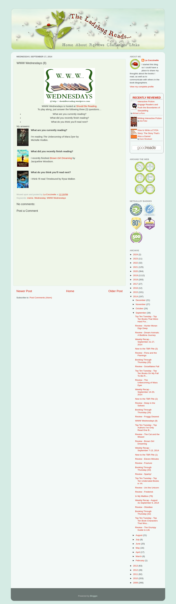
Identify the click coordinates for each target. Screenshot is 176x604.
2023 (136, 258)
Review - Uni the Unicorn (147, 487)
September (141, 313)
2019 (136, 275)
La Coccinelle (152, 60)
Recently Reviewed (147, 97)
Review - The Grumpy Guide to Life (145, 528)
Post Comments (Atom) (41, 297)
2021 (136, 267)
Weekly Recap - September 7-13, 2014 (147, 449)
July (138, 539)
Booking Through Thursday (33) (143, 468)
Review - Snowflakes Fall (147, 366)
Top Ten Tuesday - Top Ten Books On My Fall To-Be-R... (147, 373)
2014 (136, 296)
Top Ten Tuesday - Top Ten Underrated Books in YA (147, 481)
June (138, 544)
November (141, 304)
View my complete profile (142, 86)
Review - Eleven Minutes (147, 459)
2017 (136, 284)
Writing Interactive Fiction (150, 118)
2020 (136, 271)
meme (30, 198)
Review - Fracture (143, 463)
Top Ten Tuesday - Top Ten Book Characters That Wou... (146, 520)
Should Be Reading (86, 106)
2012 (136, 570)
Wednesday (40, 198)
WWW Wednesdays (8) (146, 421)
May (138, 548)
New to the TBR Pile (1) (146, 455)
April (138, 552)
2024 (136, 254)
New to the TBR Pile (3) (146, 349)
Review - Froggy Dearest (147, 416)
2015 (136, 292)
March (139, 556)
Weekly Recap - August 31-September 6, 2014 (147, 501)
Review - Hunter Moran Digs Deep (146, 327)
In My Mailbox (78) (144, 496)
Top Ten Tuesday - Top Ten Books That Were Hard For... (146, 319)
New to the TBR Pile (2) (146, 399)
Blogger (93, 596)
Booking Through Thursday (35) (143, 361)
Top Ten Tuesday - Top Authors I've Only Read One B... (146, 427)
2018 (136, 279)
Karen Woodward (146, 139)
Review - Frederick (144, 492)
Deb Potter (143, 121)
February (140, 560)
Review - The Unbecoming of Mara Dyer (146, 382)
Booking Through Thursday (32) (143, 512)
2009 (136, 582)
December (141, 300)
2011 (136, 574)
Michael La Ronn (139, 113)
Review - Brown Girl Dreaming (144, 442)
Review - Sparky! (143, 474)
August (139, 535)
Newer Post (24, 291)
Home (70, 291)
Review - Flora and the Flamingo (146, 354)
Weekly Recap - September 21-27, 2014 (145, 342)
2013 (136, 566)
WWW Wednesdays (56, 198)
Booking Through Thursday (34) (143, 411)
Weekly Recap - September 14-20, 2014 (145, 392)
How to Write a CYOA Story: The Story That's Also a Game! (148, 133)
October (140, 308)
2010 (136, 578)
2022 (136, 263)
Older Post (115, 291)
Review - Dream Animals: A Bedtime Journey (147, 333)
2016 (136, 288)
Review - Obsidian (144, 507)
